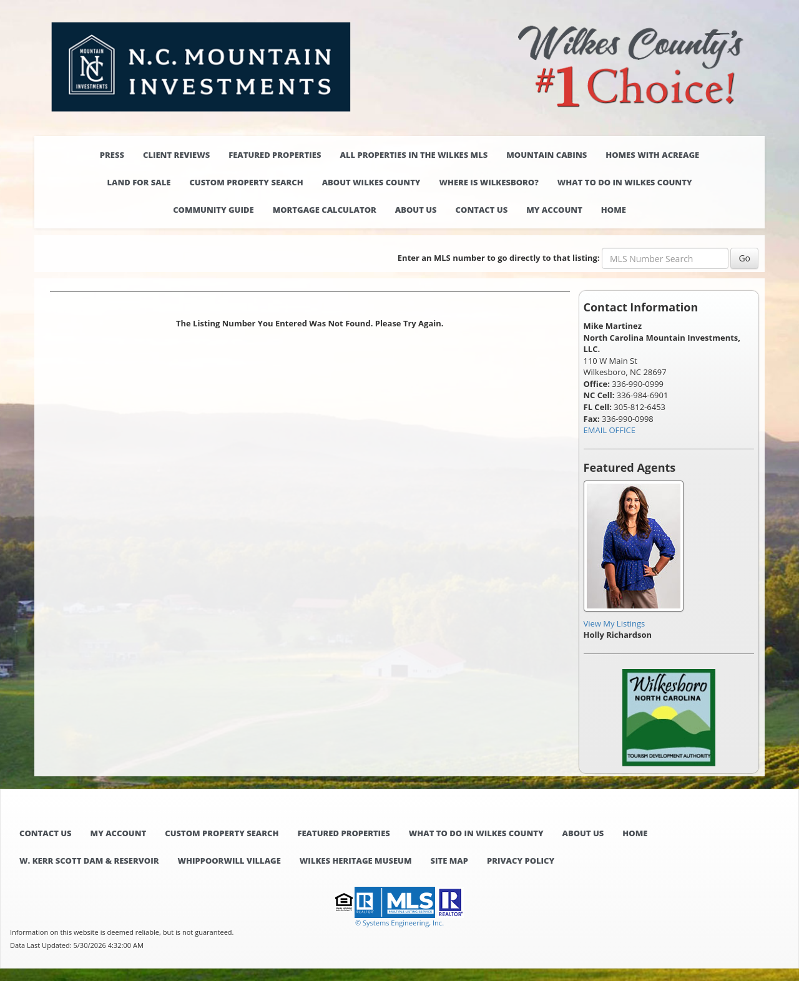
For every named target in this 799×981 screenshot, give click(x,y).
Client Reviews (176, 154)
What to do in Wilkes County (624, 182)
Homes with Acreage (652, 154)
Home (613, 209)
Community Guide (213, 209)
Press (112, 154)
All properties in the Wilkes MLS (414, 154)
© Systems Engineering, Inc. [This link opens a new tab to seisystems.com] (399, 922)
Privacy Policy (520, 860)
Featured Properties (274, 154)
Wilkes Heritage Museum (356, 860)
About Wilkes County (371, 182)
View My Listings (614, 623)
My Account (554, 209)
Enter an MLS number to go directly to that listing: (499, 257)
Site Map (449, 860)
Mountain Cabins (546, 154)
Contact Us (482, 209)
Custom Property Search (246, 182)
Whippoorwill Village (228, 860)
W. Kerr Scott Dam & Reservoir (89, 860)
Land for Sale (138, 182)
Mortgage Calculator (324, 209)
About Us (416, 209)
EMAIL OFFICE (610, 430)
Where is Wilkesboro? (488, 182)
